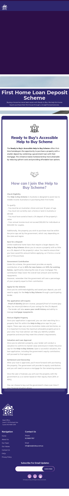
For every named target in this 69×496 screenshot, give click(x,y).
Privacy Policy (7, 457)
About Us (5, 439)
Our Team (5, 443)
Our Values (6, 446)
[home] (4, 6)
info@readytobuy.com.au (34, 446)
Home (4, 436)
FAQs (4, 453)
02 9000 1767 (29, 438)
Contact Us (6, 450)
